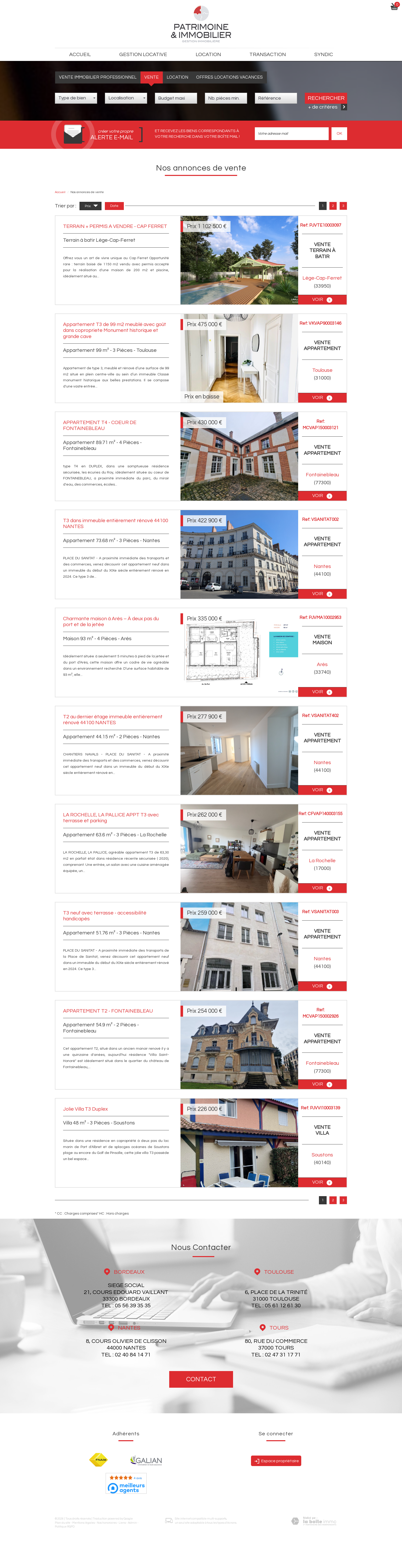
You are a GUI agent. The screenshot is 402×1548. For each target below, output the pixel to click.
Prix (91, 206)
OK (339, 133)
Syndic (323, 54)
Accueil (80, 54)
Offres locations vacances (229, 77)
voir (322, 300)
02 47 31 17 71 (283, 1355)
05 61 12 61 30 (283, 1306)
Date (114, 206)
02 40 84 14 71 (133, 1355)
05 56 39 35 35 (133, 1306)
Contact (201, 1379)
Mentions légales (83, 1522)
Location (177, 77)
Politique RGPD (65, 1526)
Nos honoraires (107, 1522)
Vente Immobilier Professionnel (97, 77)
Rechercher (326, 98)
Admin (132, 1522)
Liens (122, 1522)
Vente (151, 77)
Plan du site (62, 1522)
